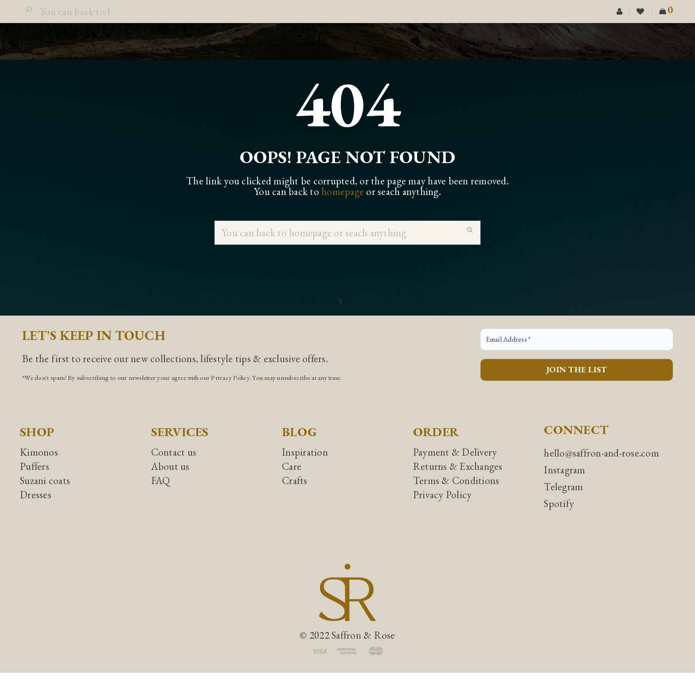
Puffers (34, 480)
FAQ (160, 494)
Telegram (563, 500)
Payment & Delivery (455, 466)
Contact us (174, 466)
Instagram (564, 484)
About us (170, 480)
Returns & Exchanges (458, 480)
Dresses (35, 508)
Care (291, 480)
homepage (342, 205)
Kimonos (39, 466)
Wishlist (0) (641, 19)
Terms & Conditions (456, 494)
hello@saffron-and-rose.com (601, 467)
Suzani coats (45, 494)
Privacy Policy (230, 391)
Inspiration (305, 466)
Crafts (295, 494)
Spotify (559, 517)
